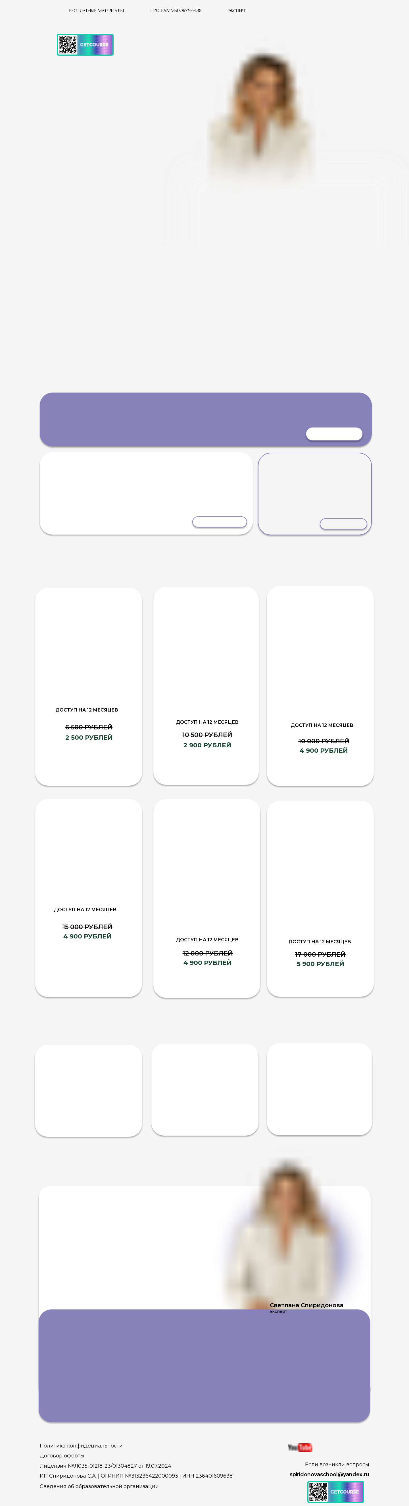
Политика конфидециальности (81, 1446)
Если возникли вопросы (337, 1464)
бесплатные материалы (96, 10)
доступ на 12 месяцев (320, 941)
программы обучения (176, 10)
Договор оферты (62, 1456)
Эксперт (237, 10)
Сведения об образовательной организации (99, 1486)
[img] (330, 11)
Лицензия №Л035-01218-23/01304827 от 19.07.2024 (105, 1466)
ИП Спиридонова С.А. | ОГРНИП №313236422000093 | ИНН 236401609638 (136, 1476)
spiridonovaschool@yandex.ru (329, 1474)
